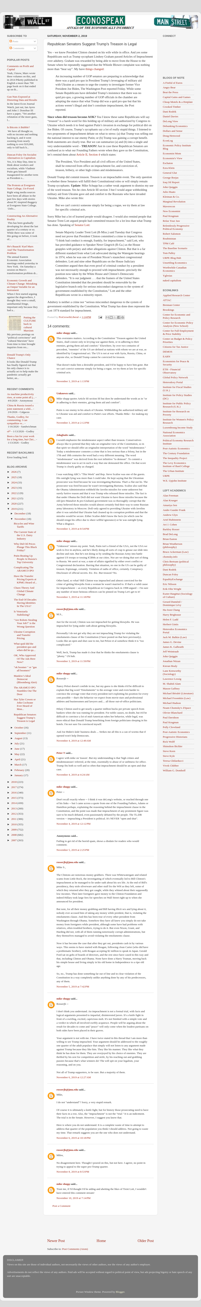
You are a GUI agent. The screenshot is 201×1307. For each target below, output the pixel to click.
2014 (14, 803)
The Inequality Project (175, 458)
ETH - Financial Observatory (171, 371)
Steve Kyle (169, 755)
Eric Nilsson (169, 584)
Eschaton (168, 163)
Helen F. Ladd (170, 619)
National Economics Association (174, 434)
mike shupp (63, 332)
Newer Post (56, 1241)
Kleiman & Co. (171, 196)
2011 (14, 818)
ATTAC (167, 300)
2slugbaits (62, 434)
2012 (14, 813)
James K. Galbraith (173, 646)
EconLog (168, 140)
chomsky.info (170, 556)
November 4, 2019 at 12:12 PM (73, 823)
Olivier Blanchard (172, 712)
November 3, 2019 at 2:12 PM (72, 422)
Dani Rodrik (169, 111)
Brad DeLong (170, 534)
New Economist (171, 211)
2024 (14, 482)
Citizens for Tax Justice (175, 346)
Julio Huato (169, 191)
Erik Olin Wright (172, 588)
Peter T (60, 752)
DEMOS (167, 351)
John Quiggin (170, 187)
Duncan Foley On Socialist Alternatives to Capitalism (21, 156)
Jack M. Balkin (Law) (175, 637)
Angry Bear (169, 87)
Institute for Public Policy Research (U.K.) (177, 405)
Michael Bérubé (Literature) (178, 693)
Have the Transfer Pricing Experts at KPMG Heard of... (25, 579)
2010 (14, 824)
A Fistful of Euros (172, 82)
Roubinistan (169, 238)
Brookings (168, 309)
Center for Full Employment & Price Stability (178, 332)
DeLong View (170, 121)
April (17, 759)
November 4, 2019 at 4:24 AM (72, 774)
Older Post (146, 1241)
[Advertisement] (100, 1227)
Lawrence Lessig (172, 678)
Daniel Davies (170, 116)
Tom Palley (169, 253)
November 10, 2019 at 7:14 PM (73, 1198)
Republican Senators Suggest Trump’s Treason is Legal (25, 717)
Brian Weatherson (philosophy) (172, 545)
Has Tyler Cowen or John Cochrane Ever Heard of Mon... (25, 704)
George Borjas (170, 177)
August (18, 738)
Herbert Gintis (170, 624)
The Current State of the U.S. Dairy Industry (25, 535)
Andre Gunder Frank (174, 510)
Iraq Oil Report (171, 182)
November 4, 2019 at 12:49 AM (73, 740)
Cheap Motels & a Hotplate (178, 101)
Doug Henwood (171, 135)
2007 (14, 840)
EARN (166, 356)
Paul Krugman (170, 216)
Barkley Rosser (171, 529)
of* (9, 431)
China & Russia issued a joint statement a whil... (20, 407)
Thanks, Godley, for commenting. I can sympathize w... (18, 420)
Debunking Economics (175, 126)
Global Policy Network (175, 377)
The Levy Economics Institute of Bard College (176, 464)
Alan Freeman (170, 495)
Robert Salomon (171, 233)
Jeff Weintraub (171, 651)
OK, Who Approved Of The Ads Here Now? (25, 658)
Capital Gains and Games (177, 97)
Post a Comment (61, 1205)
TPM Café (168, 243)
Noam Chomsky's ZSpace (177, 707)
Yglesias (167, 275)
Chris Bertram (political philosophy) (176, 563)
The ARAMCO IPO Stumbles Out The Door (25, 690)
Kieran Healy (170, 665)
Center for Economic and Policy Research (176, 316)
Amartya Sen (170, 505)
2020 (14, 503)
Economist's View (172, 158)
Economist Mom (172, 153)
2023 (14, 487)
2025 (14, 477)
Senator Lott (82, 225)
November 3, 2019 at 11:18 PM (73, 596)
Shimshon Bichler (172, 746)
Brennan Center (171, 304)
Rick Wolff (169, 741)
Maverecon (169, 206)
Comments (16, 48)
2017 (14, 787)
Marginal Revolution (174, 201)
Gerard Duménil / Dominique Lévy (172, 603)
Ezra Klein (168, 167)
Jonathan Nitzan (171, 661)
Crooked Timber (172, 106)
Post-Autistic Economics (176, 448)
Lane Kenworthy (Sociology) (172, 672)
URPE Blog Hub (172, 257)
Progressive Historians (175, 736)
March (18, 764)
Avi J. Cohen (170, 524)
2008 (14, 834)
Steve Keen (169, 751)
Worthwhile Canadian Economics (175, 269)
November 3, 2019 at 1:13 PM (72, 381)
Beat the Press (170, 92)
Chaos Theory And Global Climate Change (24, 591)
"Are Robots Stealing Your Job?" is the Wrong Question (25, 623)
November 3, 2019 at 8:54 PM (72, 528)
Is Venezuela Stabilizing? (22, 613)
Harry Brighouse (172, 614)
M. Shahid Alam (172, 683)
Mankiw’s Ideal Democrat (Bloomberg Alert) (25, 679)
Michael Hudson (172, 703)
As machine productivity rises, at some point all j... (21, 396)
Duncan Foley (170, 574)
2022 (14, 493)
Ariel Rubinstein (172, 519)
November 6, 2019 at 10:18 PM (73, 1137)
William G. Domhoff (174, 770)
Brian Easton (170, 539)
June (17, 748)
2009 (14, 829)
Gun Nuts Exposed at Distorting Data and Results (22, 98)
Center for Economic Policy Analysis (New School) (178, 324)
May (17, 754)
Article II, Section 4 (88, 154)
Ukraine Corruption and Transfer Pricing (24, 635)
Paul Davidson (171, 717)
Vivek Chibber (171, 765)
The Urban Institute (173, 470)
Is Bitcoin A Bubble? (18, 127)
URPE (166, 475)
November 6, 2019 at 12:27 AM (73, 1077)
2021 (14, 498)
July (17, 743)
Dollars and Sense (172, 130)
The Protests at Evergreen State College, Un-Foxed (21, 187)
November (20, 518)
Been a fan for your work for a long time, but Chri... (21, 438)
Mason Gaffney (171, 688)
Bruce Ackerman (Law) (175, 551)
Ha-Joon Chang (171, 609)
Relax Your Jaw (171, 220)
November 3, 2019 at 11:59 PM (73, 661)
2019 (14, 508)
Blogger (120, 1291)
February (19, 770)
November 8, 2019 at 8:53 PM (72, 1171)
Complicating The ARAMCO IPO (24, 569)
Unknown (62, 393)
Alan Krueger (170, 500)
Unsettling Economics (175, 262)
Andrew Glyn (170, 514)
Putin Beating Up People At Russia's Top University (25, 559)
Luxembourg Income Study (178, 427)
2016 (14, 792)
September (20, 732)
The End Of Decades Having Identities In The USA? (25, 603)
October (19, 727)
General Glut (170, 172)
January (19, 775)
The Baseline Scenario (175, 248)
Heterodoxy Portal (173, 382)
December (20, 513)
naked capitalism (172, 280)
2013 (14, 808)
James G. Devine (172, 642)
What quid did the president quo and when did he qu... (25, 647)
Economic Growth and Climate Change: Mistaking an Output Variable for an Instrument (22, 285)
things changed (94, 69)
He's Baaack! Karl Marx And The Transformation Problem (20, 249)
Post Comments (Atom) (75, 1248)
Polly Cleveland (171, 727)
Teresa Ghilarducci (173, 760)
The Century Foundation (176, 453)
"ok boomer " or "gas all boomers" (25, 669)
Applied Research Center (176, 295)
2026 (14, 471)
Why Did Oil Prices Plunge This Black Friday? (25, 547)
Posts (13, 41)
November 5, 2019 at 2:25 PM (72, 849)
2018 (14, 781)
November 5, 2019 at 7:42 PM (72, 986)
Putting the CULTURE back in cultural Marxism (30, 324)
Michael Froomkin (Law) (176, 698)
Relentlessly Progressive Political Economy (176, 227)
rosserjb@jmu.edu (67, 609)
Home (101, 1241)
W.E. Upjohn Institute (175, 480)
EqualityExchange (173, 579)
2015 (14, 797)
